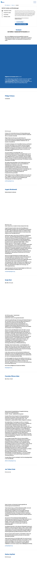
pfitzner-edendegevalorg (10, 323)
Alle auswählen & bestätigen (21, 24)
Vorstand (17, 5)
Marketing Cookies (6, 16)
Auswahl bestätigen (19, 21)
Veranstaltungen (22, 552)
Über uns (13, 5)
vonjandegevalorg (9, 524)
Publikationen (21, 550)
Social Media (5, 14)
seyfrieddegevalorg (9, 448)
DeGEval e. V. (8, 5)
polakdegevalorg (9, 381)
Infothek (20, 553)
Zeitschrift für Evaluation (23, 551)
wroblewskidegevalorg (10, 189)
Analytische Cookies (6, 12)
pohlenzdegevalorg (9, 126)
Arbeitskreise (21, 549)
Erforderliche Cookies (6, 10)
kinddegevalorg (8, 258)
